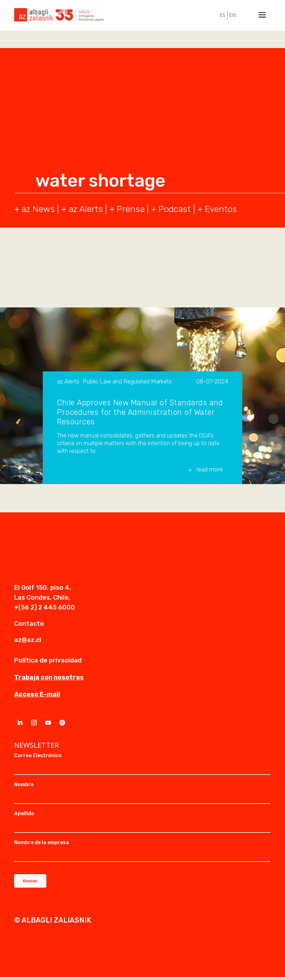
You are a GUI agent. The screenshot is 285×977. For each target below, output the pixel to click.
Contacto (29, 624)
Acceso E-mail (37, 694)
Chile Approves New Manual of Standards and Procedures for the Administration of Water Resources (140, 412)
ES (222, 15)
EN (232, 15)
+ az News (34, 209)
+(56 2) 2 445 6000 (44, 607)
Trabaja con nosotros (49, 677)
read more (209, 469)
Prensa (131, 209)
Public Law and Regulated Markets (127, 381)
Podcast (174, 209)
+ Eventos (217, 209)
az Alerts (86, 209)
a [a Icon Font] (262, 15)
